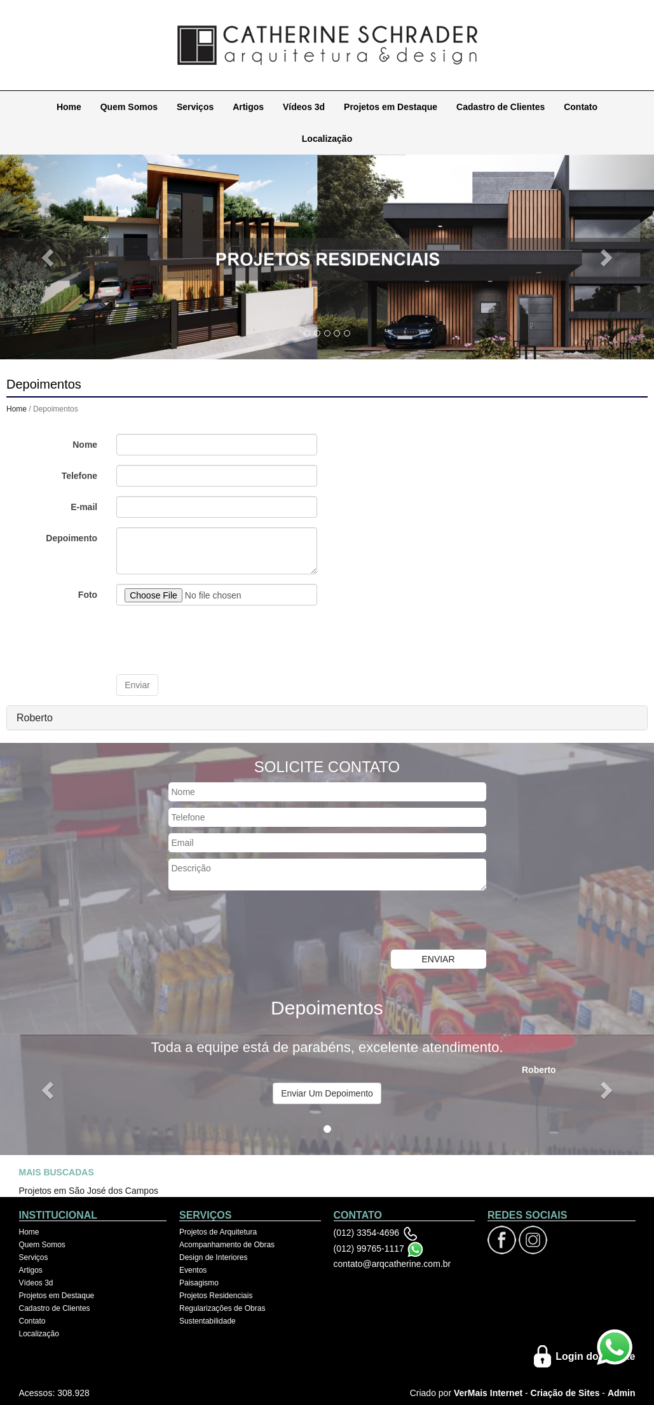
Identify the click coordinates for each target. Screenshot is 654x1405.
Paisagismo (199, 1282)
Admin (622, 1392)
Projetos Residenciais (215, 1295)
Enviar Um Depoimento (327, 1093)
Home (69, 106)
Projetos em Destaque (390, 106)
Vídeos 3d (304, 106)
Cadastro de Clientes (500, 106)
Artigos (248, 106)
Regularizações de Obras (222, 1307)
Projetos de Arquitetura (218, 1231)
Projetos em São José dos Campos (88, 1190)
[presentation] (213, 639)
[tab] (327, 717)
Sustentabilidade (207, 1320)
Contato (580, 106)
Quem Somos (129, 106)
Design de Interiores (213, 1256)
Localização (327, 138)
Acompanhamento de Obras (227, 1244)
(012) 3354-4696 (367, 1232)
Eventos (193, 1269)
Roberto (35, 717)
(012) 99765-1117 (369, 1248)
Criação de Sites (565, 1392)
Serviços (195, 106)
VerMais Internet (488, 1392)
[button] (49, 256)
